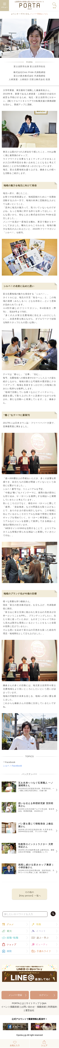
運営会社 (29, 1010)
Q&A (44, 1003)
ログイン (43, 995)
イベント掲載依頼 (10, 1006)
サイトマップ (33, 1003)
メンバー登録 (15, 995)
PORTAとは (18, 1003)
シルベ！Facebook (12, 766)
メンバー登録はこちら (39, 14)
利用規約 (52, 1006)
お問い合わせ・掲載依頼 (33, 1006)
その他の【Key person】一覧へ (29, 894)
